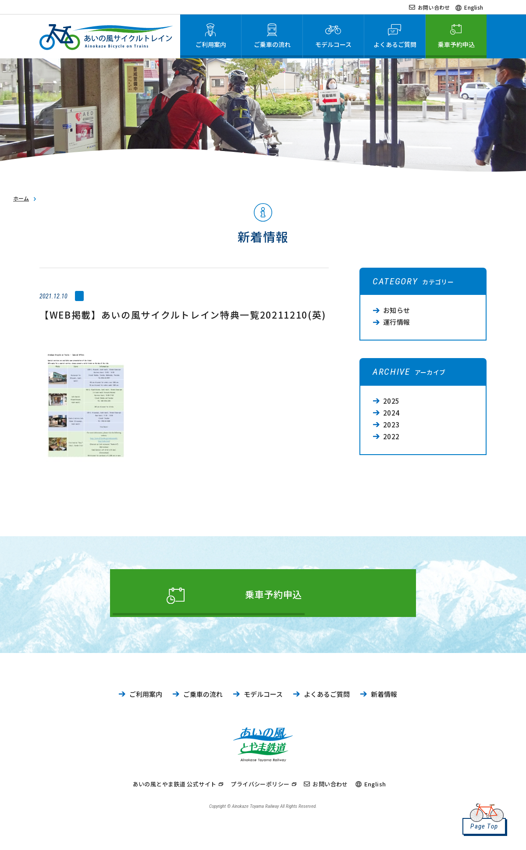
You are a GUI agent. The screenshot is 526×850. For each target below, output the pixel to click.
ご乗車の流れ (203, 698)
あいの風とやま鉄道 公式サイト (175, 787)
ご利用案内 (145, 698)
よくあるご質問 (327, 698)
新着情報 (384, 698)
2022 (391, 436)
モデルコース (263, 698)
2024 (391, 412)
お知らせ (396, 310)
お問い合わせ (434, 7)
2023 (391, 424)
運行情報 (396, 321)
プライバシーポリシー (260, 787)
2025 (391, 400)
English (473, 7)
